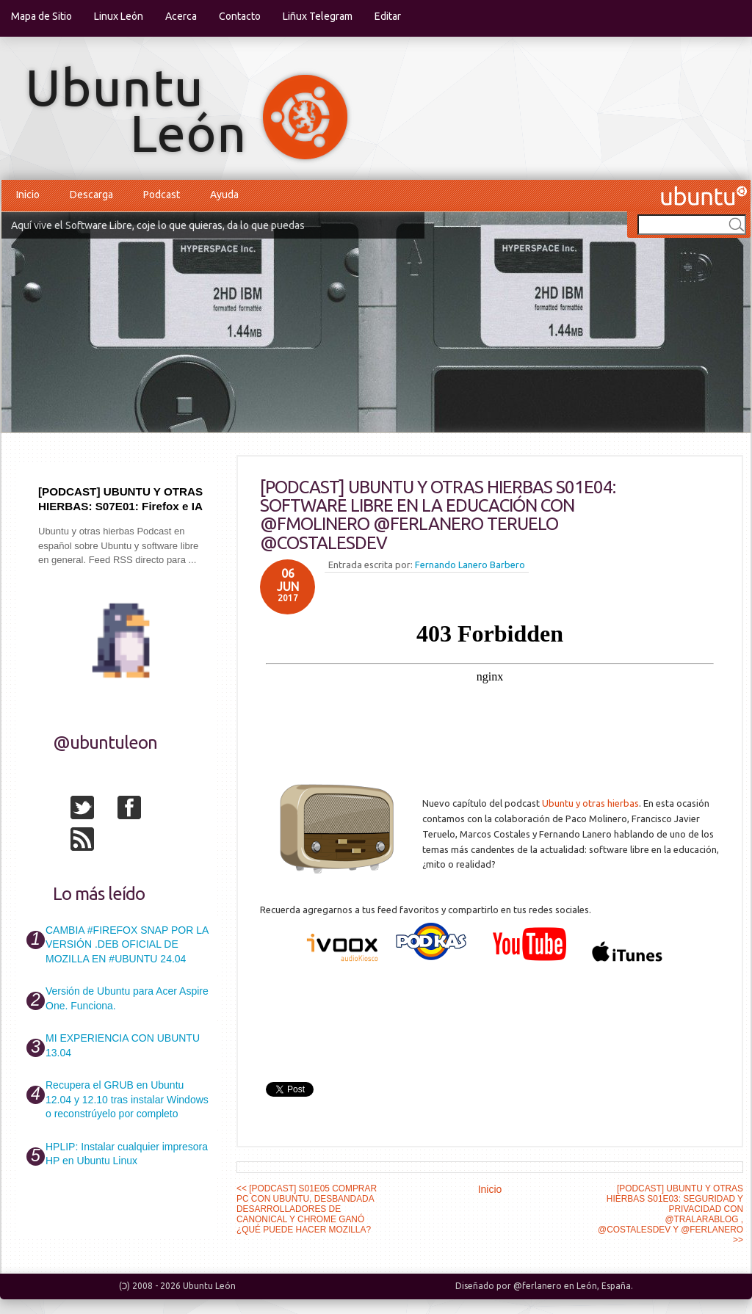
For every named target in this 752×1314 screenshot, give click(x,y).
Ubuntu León (209, 1286)
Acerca (181, 16)
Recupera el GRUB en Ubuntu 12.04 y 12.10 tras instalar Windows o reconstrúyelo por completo (127, 1099)
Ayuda (224, 194)
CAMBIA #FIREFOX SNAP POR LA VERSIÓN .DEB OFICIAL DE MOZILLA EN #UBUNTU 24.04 (127, 944)
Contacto (240, 16)
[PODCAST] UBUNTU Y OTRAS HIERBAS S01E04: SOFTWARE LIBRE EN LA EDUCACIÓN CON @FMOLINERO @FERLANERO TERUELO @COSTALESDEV (437, 515)
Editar (388, 16)
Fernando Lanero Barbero (470, 564)
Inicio (28, 194)
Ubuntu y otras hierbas (590, 803)
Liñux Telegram (317, 16)
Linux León (118, 16)
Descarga (91, 194)
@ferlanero (537, 1286)
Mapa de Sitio (41, 16)
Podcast (161, 194)
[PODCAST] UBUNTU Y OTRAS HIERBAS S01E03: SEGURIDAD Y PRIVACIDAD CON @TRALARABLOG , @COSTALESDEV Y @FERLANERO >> (670, 1214)
